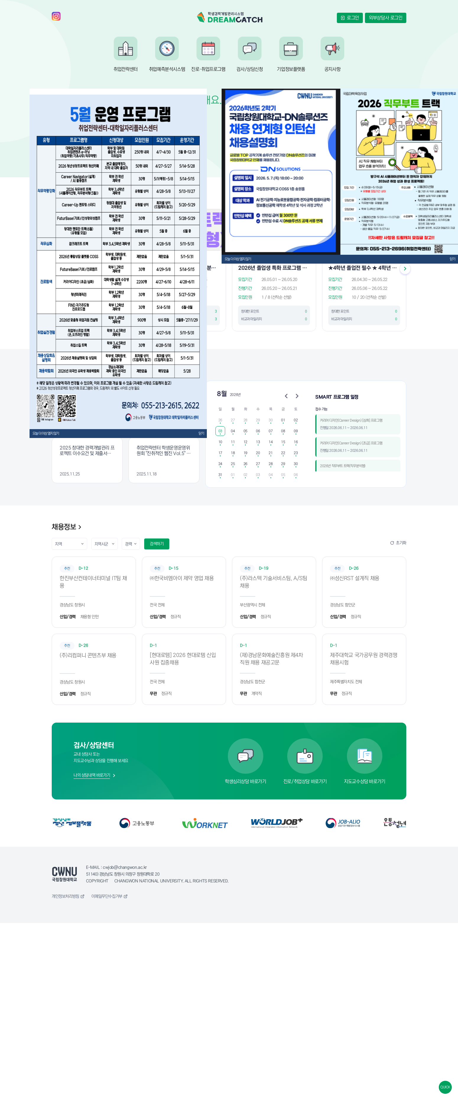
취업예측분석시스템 (167, 69)
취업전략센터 (125, 69)
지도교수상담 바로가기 (364, 781)
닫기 (201, 433)
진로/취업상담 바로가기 (305, 781)
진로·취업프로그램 (208, 69)
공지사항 (332, 69)
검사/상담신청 (249, 69)
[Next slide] (405, 270)
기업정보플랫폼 (291, 69)
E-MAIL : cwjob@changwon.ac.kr (116, 867)
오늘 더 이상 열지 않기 (46, 433)
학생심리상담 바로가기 (245, 781)
